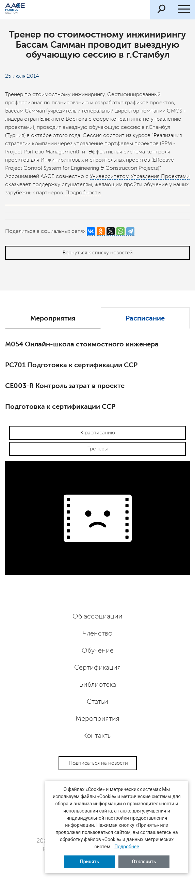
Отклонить (144, 861)
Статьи (97, 701)
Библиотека (97, 684)
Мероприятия (53, 318)
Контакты (97, 735)
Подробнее (126, 846)
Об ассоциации (97, 616)
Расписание (145, 318)
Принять (89, 861)
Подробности (83, 193)
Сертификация (97, 667)
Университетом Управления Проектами (140, 176)
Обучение (98, 650)
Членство (97, 633)
